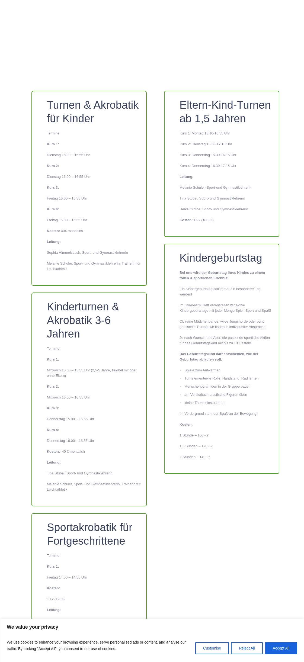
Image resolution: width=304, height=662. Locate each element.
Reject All (247, 648)
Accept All (281, 648)
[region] (152, 640)
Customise (212, 648)
